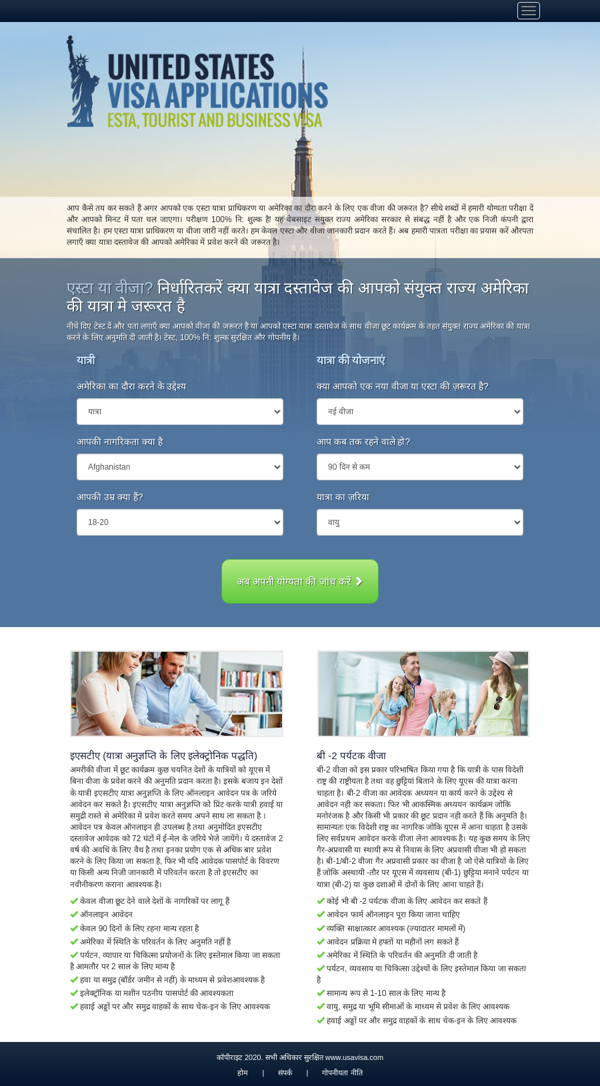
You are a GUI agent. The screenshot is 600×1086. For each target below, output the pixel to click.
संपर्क (285, 1073)
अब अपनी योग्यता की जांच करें (300, 581)
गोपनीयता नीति (342, 1073)
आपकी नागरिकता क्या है (120, 441)
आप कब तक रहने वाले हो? (363, 441)
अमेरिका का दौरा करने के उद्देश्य (131, 386)
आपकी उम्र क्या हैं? (110, 497)
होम (242, 1073)
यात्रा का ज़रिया (343, 497)
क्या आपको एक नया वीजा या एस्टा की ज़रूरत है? (403, 386)
